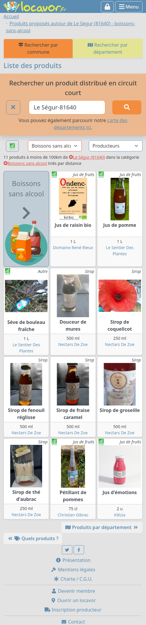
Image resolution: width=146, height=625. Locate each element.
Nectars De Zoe (73, 344)
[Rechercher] (126, 107)
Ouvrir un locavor (73, 600)
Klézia (119, 515)
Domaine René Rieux (73, 247)
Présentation (73, 560)
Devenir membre (73, 591)
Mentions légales (73, 569)
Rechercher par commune (38, 48)
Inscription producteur (73, 610)
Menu (129, 7)
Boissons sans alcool (25, 163)
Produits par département (102, 527)
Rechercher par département (108, 48)
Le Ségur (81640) (87, 157)
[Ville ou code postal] (67, 107)
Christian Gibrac (73, 515)
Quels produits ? (32, 538)
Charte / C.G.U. (73, 579)
